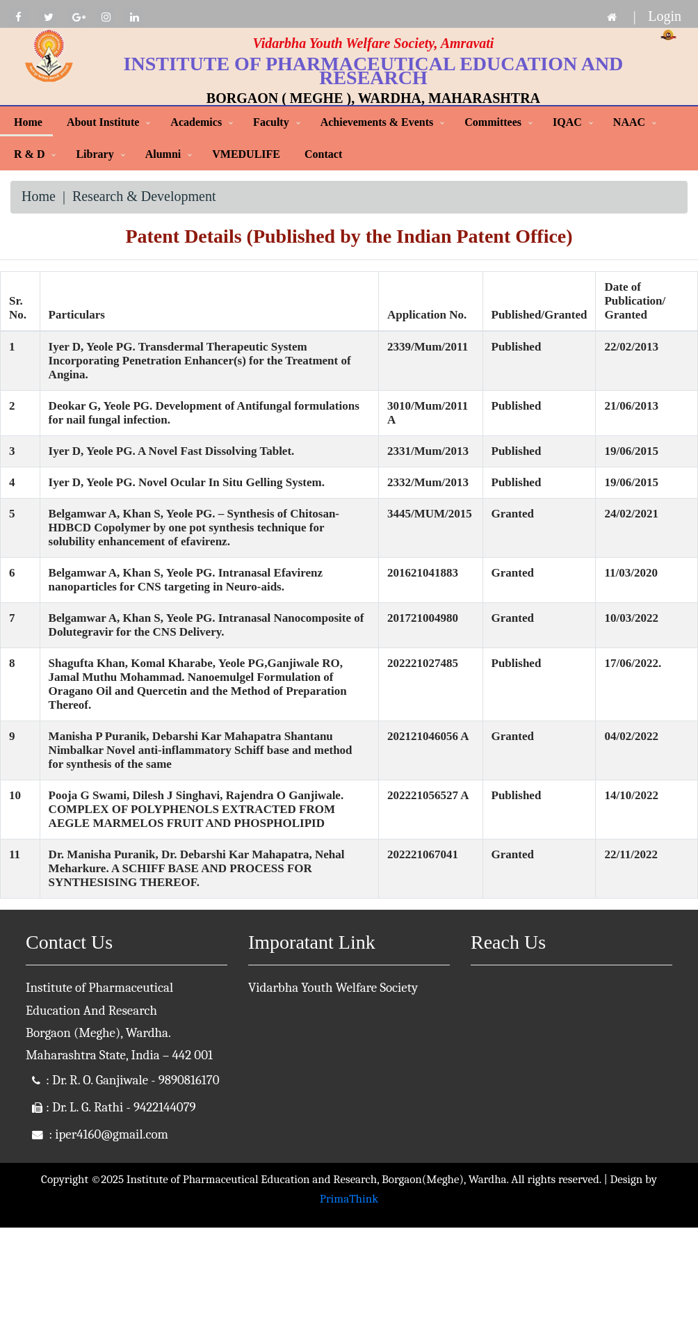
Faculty (271, 122)
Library (94, 154)
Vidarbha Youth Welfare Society (333, 987)
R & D (29, 154)
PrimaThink (349, 1198)
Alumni (163, 154)
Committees (492, 122)
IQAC (567, 122)
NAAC (629, 122)
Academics (196, 122)
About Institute (103, 122)
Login (664, 16)
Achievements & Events (377, 122)
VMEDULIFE (246, 154)
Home (28, 122)
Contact (323, 154)
